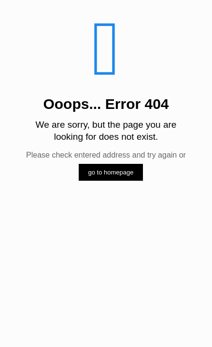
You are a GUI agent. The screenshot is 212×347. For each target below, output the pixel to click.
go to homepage (111, 172)
